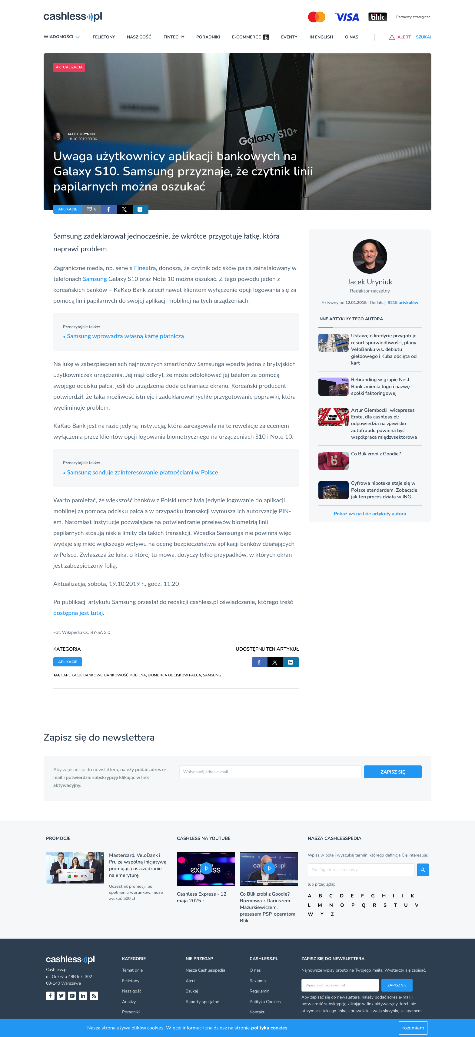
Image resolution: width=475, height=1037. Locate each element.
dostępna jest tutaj (78, 612)
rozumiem (413, 1028)
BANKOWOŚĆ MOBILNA (125, 675)
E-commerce (246, 37)
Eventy (289, 37)
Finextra (145, 267)
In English (321, 37)
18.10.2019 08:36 (82, 139)
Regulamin (260, 991)
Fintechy (174, 37)
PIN (284, 510)
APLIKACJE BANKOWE (82, 675)
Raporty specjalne (202, 1002)
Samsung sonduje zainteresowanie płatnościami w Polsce (140, 472)
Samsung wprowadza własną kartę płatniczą (123, 335)
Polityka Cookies (265, 1002)
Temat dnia (132, 970)
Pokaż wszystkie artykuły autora (370, 513)
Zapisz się (397, 985)
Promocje (58, 838)
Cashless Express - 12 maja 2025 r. (202, 897)
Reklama (258, 981)
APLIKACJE (67, 209)
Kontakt (257, 1012)
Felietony (104, 37)
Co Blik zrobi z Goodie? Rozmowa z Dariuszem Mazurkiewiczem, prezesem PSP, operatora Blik (268, 907)
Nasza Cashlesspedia (205, 970)
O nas (351, 37)
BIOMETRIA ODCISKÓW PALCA (174, 675)
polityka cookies (269, 1028)
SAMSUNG (212, 675)
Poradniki (208, 37)
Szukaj (192, 991)
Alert (190, 981)
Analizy (129, 1002)
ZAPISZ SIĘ (393, 771)
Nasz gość (139, 37)
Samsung (95, 278)
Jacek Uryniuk (82, 134)
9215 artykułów (403, 302)
